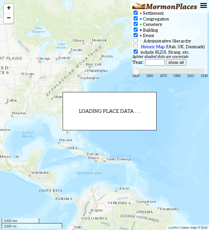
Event (144, 35)
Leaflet (173, 227)
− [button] (9, 18)
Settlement (149, 13)
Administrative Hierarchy (162, 41)
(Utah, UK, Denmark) (169, 47)
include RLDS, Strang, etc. (161, 52)
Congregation (151, 19)
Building (146, 30)
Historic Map (153, 47)
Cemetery (148, 24)
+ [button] (9, 8)
